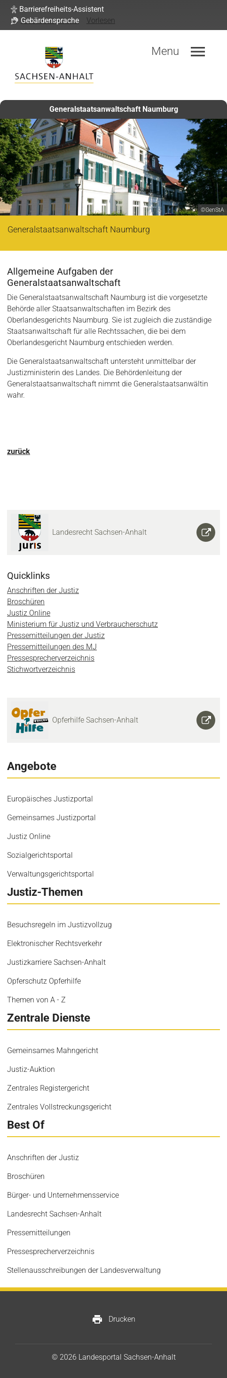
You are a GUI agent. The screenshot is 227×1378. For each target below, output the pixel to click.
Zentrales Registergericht (48, 1088)
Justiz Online (28, 612)
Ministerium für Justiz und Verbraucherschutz (82, 624)
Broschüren (26, 601)
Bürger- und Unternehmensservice (63, 1195)
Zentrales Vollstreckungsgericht (59, 1106)
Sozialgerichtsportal (40, 855)
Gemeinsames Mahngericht (52, 1050)
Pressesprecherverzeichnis (50, 658)
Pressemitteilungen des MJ (52, 646)
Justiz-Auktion (31, 1069)
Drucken (113, 1319)
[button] (57, 9)
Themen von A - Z (36, 999)
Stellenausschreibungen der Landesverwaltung (84, 1270)
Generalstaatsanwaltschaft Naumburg (113, 109)
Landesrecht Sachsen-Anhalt (54, 1213)
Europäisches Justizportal (50, 798)
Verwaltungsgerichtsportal (50, 874)
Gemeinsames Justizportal (51, 817)
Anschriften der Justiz (43, 590)
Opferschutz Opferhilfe (44, 981)
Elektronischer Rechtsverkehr (54, 943)
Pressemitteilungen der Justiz (56, 635)
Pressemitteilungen (38, 1232)
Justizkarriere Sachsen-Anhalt (56, 962)
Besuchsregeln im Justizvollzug (59, 924)
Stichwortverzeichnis (41, 669)
